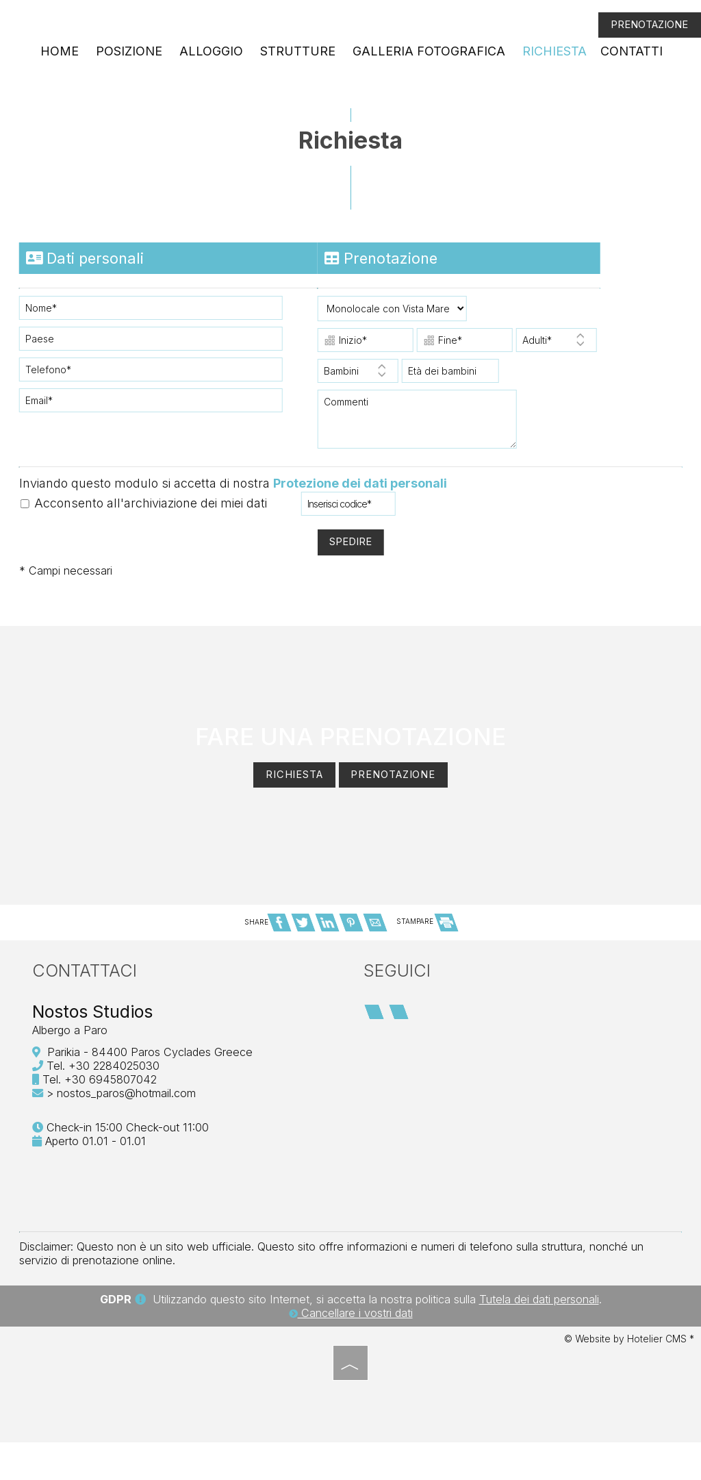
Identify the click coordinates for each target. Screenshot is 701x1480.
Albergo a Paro (72, 1036)
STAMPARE (426, 927)
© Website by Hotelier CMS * (629, 1377)
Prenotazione (648, 26)
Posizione (128, 53)
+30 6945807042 (112, 1085)
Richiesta (554, 53)
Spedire (350, 542)
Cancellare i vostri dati (351, 1351)
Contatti (631, 53)
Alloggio (210, 53)
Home (59, 53)
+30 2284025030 (116, 1072)
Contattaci (86, 976)
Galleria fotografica (428, 53)
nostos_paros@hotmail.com (128, 1099)
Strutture (297, 53)
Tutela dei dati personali (539, 1337)
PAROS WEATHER (522, 1168)
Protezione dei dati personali (361, 483)
